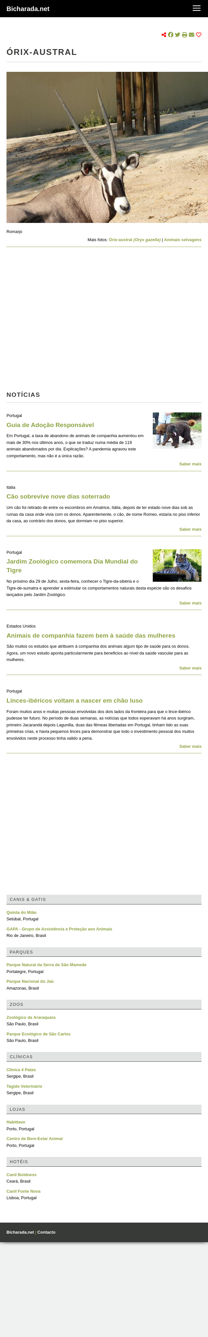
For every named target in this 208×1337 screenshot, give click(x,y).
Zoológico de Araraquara (31, 1017)
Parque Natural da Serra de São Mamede (46, 964)
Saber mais (190, 463)
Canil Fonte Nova (23, 1191)
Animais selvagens (183, 239)
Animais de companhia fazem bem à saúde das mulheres (90, 635)
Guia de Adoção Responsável (50, 425)
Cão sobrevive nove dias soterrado (58, 496)
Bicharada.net (27, 8)
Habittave (15, 1122)
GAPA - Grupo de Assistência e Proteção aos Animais (59, 929)
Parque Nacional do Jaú (30, 981)
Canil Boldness (21, 1174)
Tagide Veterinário (24, 1086)
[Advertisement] (61, 321)
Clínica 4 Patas (21, 1069)
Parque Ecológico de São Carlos (38, 1034)
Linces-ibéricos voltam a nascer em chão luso (74, 700)
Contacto (46, 1232)
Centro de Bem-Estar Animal (34, 1138)
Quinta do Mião (21, 912)
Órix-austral (135, 239)
